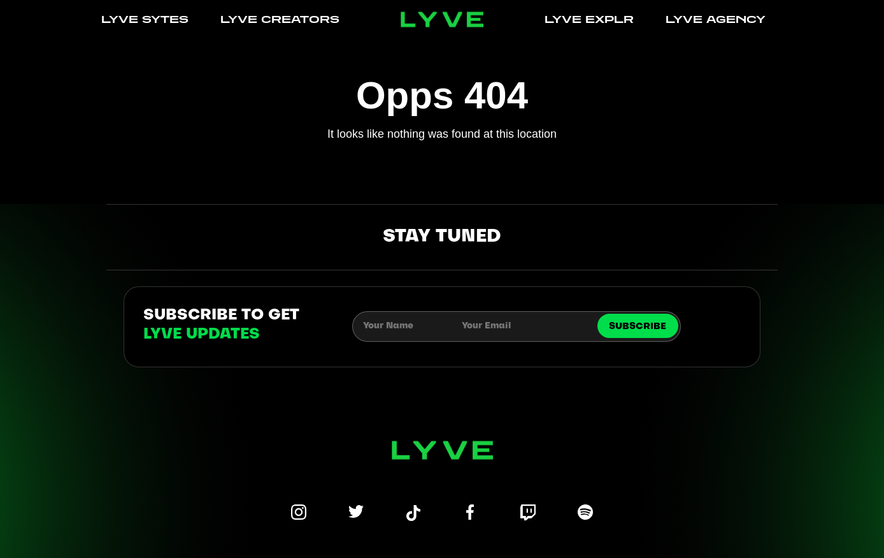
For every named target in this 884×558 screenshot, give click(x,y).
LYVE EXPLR (589, 19)
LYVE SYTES (145, 19)
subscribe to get (221, 325)
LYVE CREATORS (279, 19)
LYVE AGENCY (716, 19)
